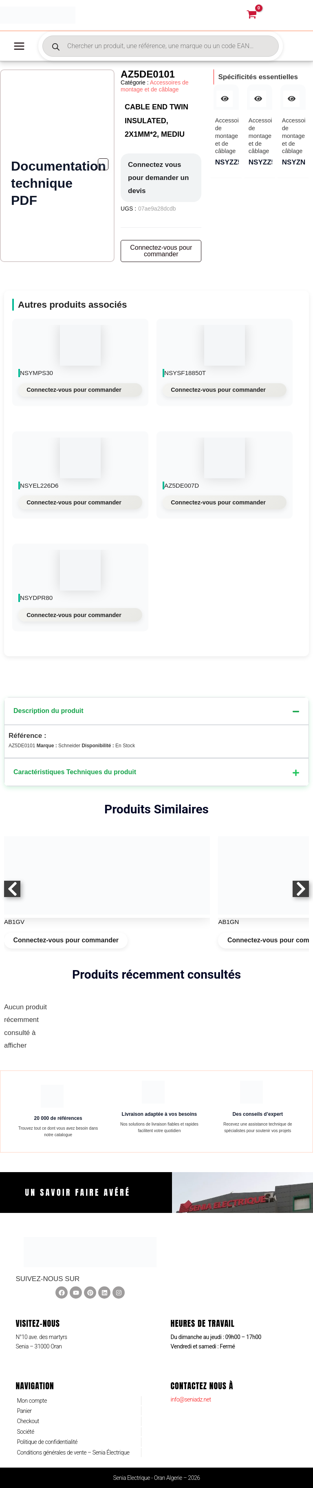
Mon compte (32, 1400)
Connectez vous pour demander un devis (158, 183)
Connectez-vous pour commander (73, 396)
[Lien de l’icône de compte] (291, 18)
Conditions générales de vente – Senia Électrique (73, 1452)
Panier (24, 1411)
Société (25, 1431)
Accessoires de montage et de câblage (155, 92)
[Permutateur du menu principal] (19, 52)
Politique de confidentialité (47, 1442)
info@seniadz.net (191, 1399)
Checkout (28, 1421)
